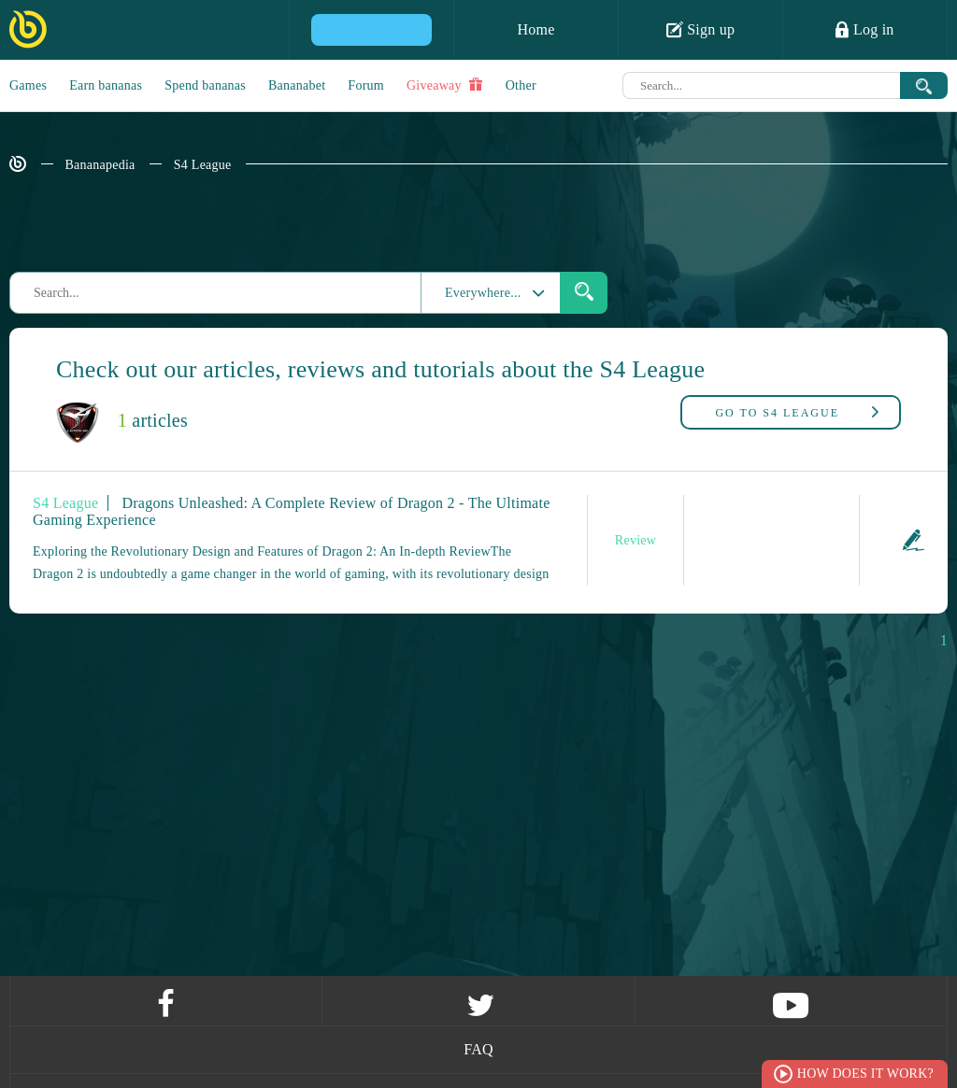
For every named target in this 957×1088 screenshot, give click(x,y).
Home (535, 29)
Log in (864, 29)
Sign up (701, 29)
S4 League (203, 165)
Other (521, 85)
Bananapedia (100, 165)
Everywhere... (471, 293)
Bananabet (296, 85)
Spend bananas (205, 85)
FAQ (478, 1049)
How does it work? (865, 1074)
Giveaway (445, 85)
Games (28, 85)
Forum (366, 85)
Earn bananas (105, 85)
